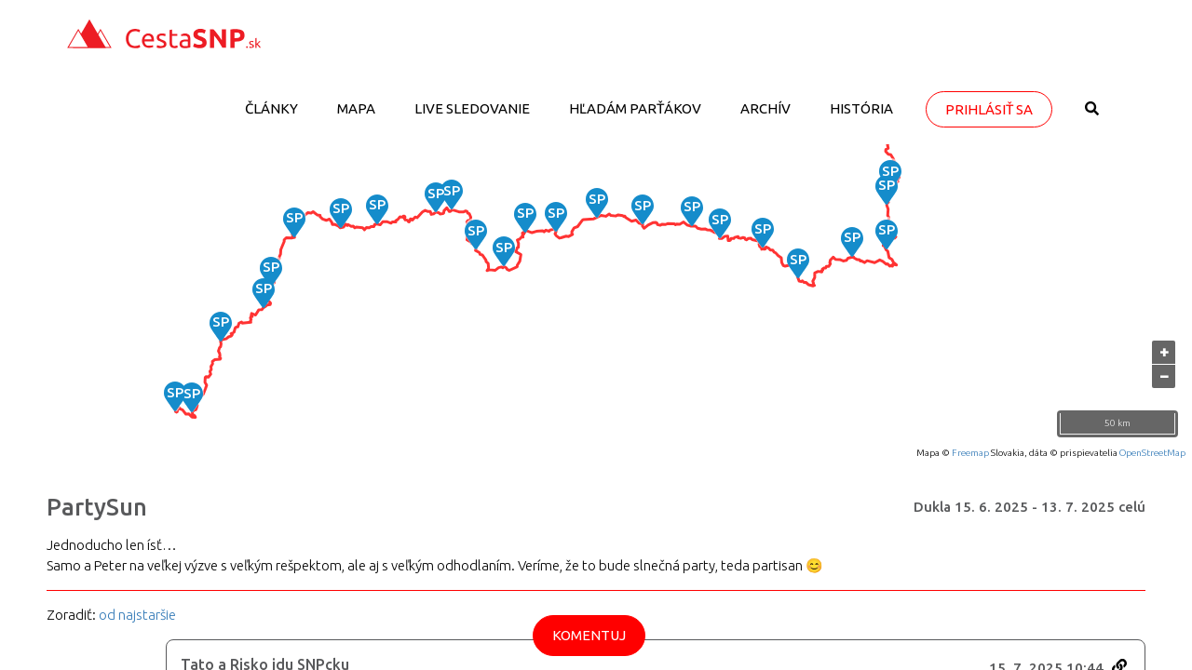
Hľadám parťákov (635, 108)
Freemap (970, 453)
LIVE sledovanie (472, 108)
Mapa (356, 108)
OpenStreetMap (1152, 453)
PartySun (97, 507)
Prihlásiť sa (989, 109)
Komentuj (589, 635)
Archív (765, 108)
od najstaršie (137, 615)
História (861, 108)
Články (271, 108)
